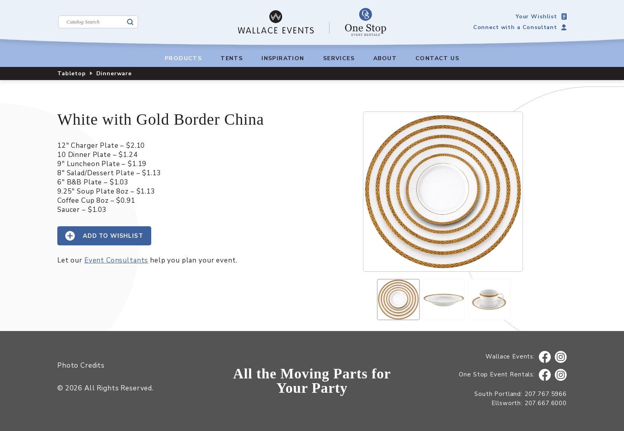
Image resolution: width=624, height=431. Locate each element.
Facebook (545, 357)
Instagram (561, 357)
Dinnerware (114, 73)
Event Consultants (116, 260)
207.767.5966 (546, 394)
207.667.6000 (546, 403)
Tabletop (71, 73)
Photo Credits (81, 365)
